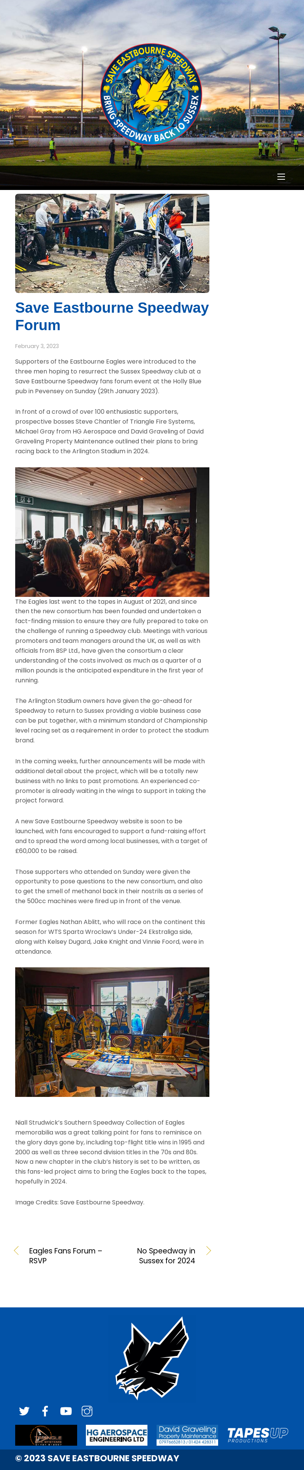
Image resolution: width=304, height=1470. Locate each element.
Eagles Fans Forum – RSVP (65, 1256)
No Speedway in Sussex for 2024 (156, 1256)
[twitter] (24, 1411)
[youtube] (66, 1411)
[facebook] (45, 1411)
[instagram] (87, 1411)
